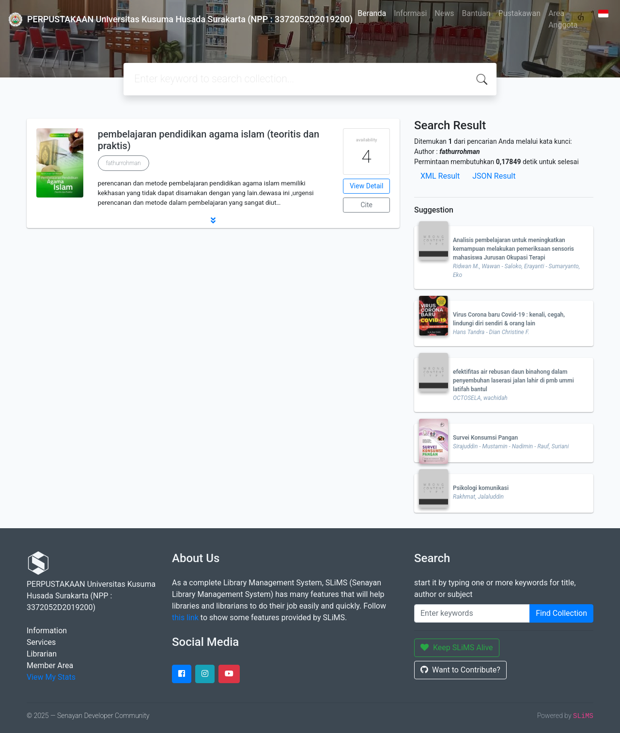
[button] (213, 220)
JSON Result (493, 176)
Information (47, 630)
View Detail (366, 186)
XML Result (440, 176)
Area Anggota (562, 19)
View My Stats (51, 677)
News (444, 13)
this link (185, 617)
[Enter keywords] (472, 613)
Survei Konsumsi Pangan (485, 437)
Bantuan (476, 13)
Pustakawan (519, 13)
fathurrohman (123, 163)
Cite (366, 205)
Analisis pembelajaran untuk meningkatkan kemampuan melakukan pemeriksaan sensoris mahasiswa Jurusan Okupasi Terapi (513, 249)
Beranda (371, 13)
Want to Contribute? (460, 669)
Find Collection (561, 613)
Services (41, 642)
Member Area (50, 665)
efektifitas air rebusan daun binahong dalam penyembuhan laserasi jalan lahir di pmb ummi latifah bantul (513, 380)
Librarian (42, 653)
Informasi (410, 13)
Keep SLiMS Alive (456, 647)
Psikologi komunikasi (481, 488)
